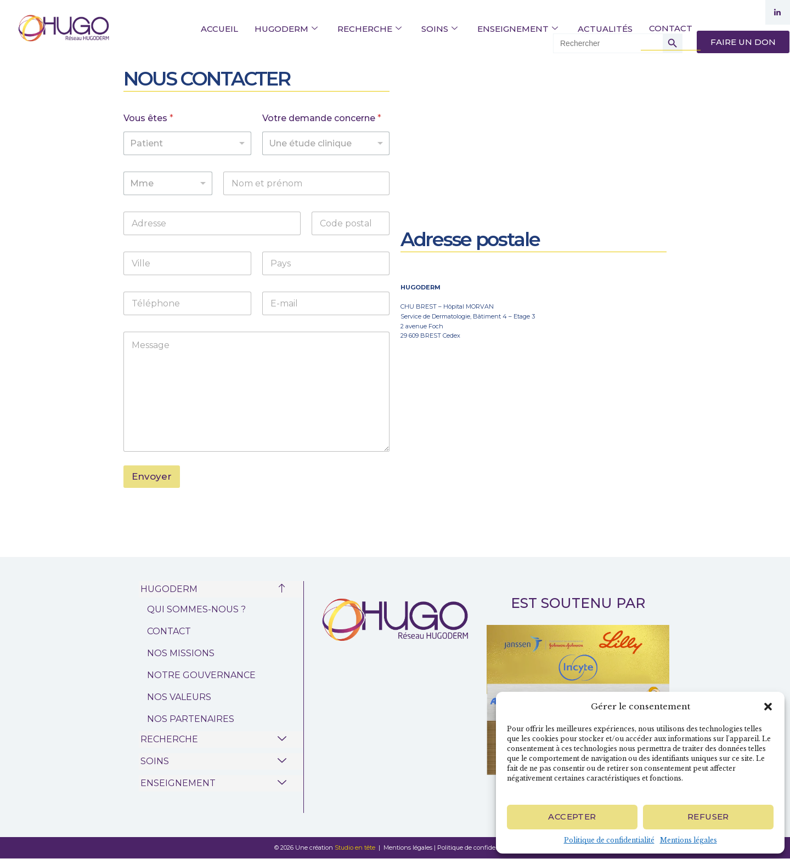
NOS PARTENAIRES (190, 719)
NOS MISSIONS (181, 653)
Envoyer (152, 476)
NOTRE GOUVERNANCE (201, 675)
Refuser (708, 816)
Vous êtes (148, 118)
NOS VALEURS (179, 697)
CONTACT (670, 28)
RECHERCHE (369, 29)
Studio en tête (356, 847)
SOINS (439, 29)
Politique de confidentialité (609, 840)
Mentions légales (688, 840)
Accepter (572, 816)
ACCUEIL (219, 29)
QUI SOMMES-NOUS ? (196, 609)
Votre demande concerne (321, 118)
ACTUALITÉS (605, 29)
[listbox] (187, 143)
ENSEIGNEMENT (517, 29)
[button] (768, 706)
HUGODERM (286, 29)
